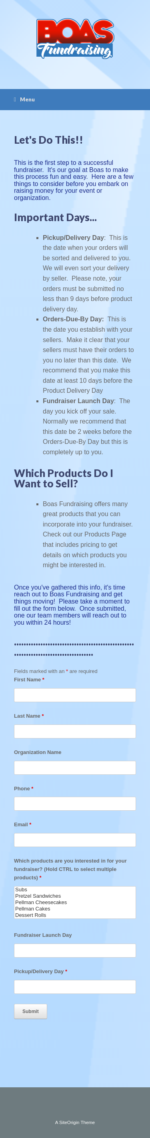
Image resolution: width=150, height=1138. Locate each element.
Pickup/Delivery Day (40, 971)
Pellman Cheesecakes (75, 902)
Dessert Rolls (75, 915)
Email (22, 824)
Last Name (29, 716)
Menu (24, 99)
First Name (29, 680)
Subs (75, 890)
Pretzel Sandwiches (75, 896)
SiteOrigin (69, 1122)
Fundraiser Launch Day (43, 935)
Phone (23, 789)
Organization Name (37, 752)
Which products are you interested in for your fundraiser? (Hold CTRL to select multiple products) (70, 869)
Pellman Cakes (75, 909)
